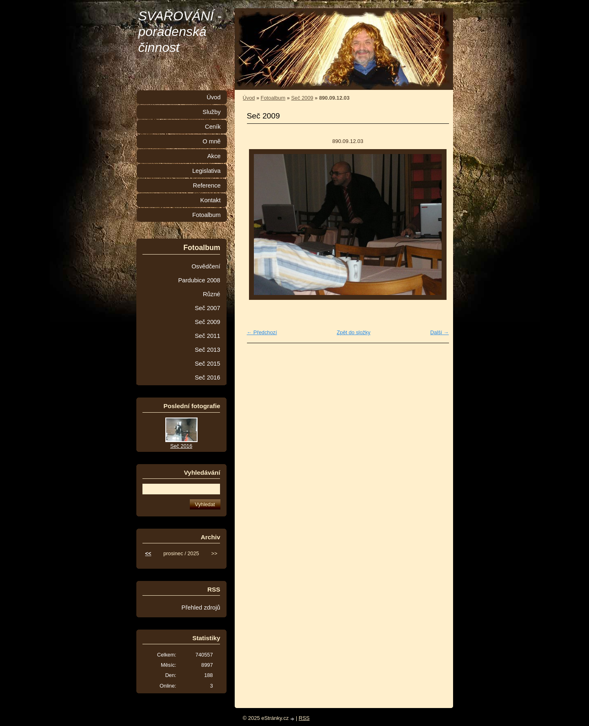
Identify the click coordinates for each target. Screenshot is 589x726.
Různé (211, 294)
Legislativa (206, 171)
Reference (207, 185)
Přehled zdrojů (201, 607)
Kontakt (210, 200)
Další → (439, 332)
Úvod (249, 98)
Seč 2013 (207, 349)
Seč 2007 (207, 308)
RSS (304, 718)
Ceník (212, 126)
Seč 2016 (207, 377)
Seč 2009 (302, 98)
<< (148, 553)
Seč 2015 (207, 363)
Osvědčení (205, 266)
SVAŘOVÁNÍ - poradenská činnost (180, 32)
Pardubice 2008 (199, 280)
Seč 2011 (207, 336)
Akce (214, 156)
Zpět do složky (354, 332)
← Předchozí (262, 332)
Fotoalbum (273, 98)
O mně (211, 141)
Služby (211, 112)
